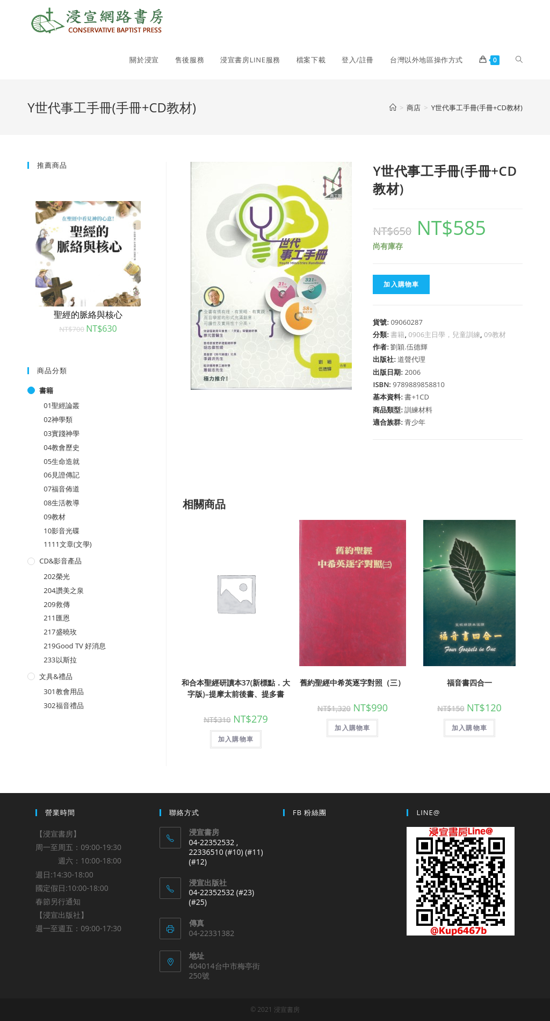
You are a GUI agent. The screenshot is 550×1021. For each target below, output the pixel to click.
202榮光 (56, 576)
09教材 (495, 334)
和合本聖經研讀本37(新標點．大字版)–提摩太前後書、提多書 (236, 688)
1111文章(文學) (67, 544)
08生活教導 (61, 503)
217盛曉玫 (60, 632)
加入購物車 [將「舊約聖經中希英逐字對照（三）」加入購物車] (352, 727)
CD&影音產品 (60, 561)
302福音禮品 (63, 705)
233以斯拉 (60, 660)
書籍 (397, 334)
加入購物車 (401, 284)
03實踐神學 (61, 433)
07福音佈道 (61, 489)
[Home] (392, 107)
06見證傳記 (61, 475)
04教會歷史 (61, 447)
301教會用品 (63, 691)
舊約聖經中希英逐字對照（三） (352, 682)
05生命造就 (61, 461)
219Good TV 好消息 (75, 646)
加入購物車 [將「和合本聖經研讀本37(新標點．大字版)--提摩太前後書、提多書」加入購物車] (236, 739)
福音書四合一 (469, 682)
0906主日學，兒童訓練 (444, 334)
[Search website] (519, 60)
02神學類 (58, 419)
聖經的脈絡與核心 (88, 314)
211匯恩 (56, 618)
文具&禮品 (55, 676)
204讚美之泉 (63, 590)
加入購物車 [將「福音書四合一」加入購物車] (469, 727)
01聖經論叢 (61, 405)
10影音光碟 (61, 531)
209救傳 (56, 604)
